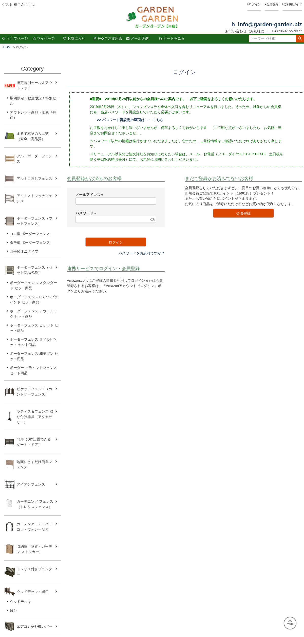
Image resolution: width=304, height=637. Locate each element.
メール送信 (137, 38)
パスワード (86, 213)
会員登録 (272, 4)
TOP (290, 623)
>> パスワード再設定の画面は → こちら (130, 120)
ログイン (255, 4)
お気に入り (74, 38)
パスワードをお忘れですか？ (142, 253)
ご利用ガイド (293, 4)
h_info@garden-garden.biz (267, 24)
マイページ (43, 38)
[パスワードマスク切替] (152, 219)
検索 (300, 38)
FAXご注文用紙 (107, 38)
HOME (7, 47)
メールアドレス (90, 195)
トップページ (15, 38)
